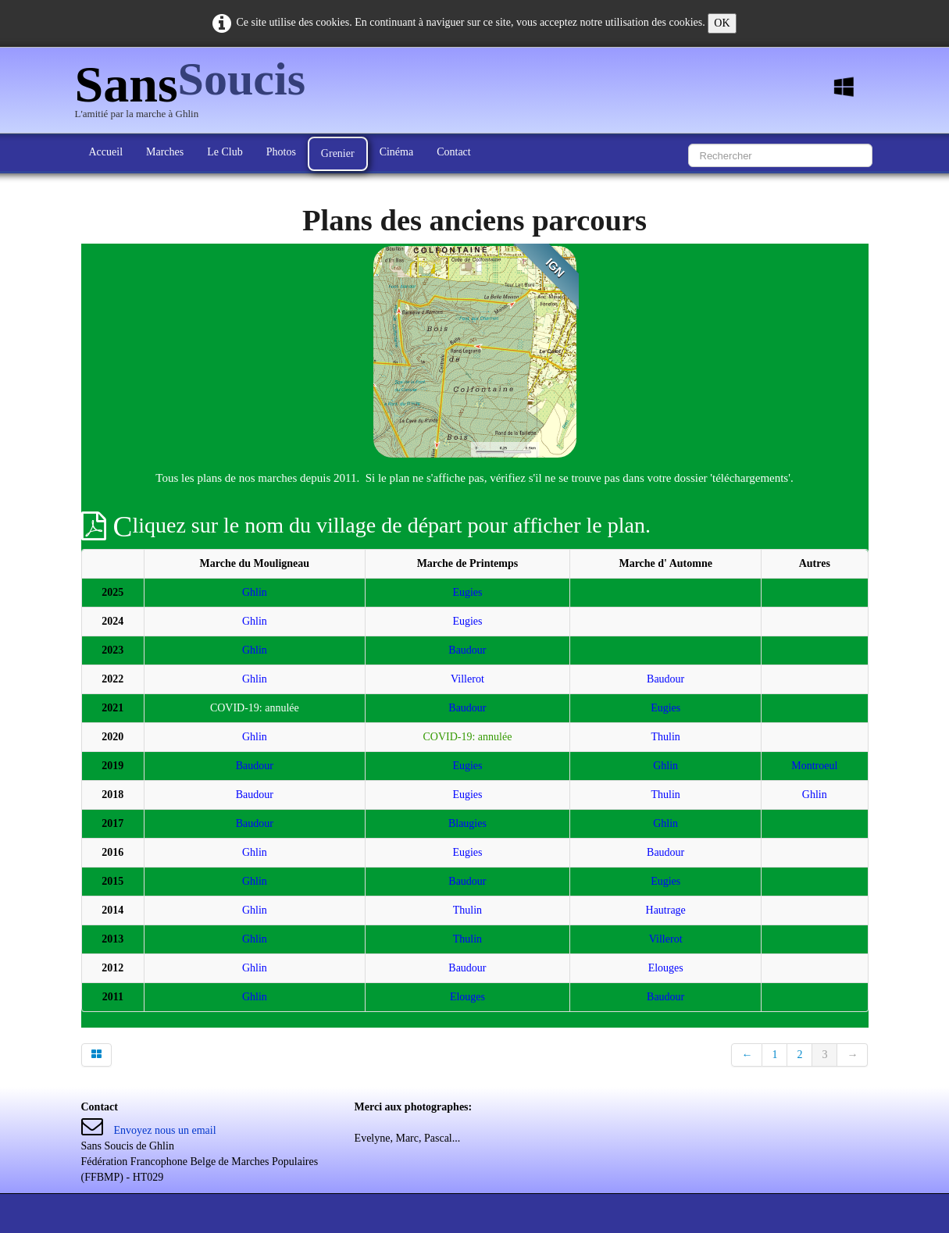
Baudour (467, 650)
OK (722, 23)
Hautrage (666, 910)
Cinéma (397, 152)
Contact (454, 152)
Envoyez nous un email (165, 1130)
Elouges (665, 968)
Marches (165, 152)
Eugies (467, 592)
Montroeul (814, 766)
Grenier (338, 153)
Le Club (225, 152)
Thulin (665, 737)
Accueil (106, 152)
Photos (281, 152)
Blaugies (467, 823)
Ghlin (254, 592)
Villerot (467, 679)
